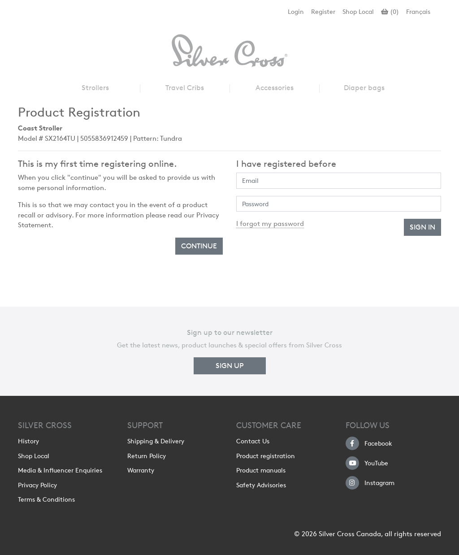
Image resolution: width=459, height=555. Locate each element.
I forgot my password (270, 224)
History (28, 441)
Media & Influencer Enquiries (60, 470)
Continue (199, 246)
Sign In (422, 227)
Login (296, 12)
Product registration (265, 456)
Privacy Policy (37, 485)
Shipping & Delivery (155, 441)
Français (418, 12)
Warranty (140, 470)
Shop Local (358, 12)
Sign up (230, 365)
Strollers (95, 87)
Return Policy (146, 456)
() (390, 12)
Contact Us (252, 441)
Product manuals (261, 470)
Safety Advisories (261, 485)
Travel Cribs (184, 87)
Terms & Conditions (46, 499)
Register (323, 12)
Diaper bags (364, 87)
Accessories (274, 87)
